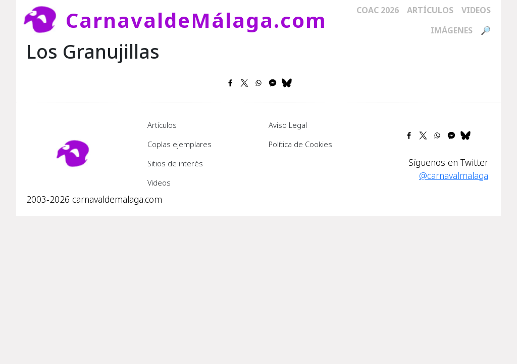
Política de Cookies (300, 144)
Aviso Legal (288, 125)
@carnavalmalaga (453, 175)
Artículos (430, 10)
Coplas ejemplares (179, 144)
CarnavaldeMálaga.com (196, 20)
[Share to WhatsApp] (258, 83)
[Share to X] (244, 83)
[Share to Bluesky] (287, 83)
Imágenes (452, 30)
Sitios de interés (175, 163)
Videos (476, 10)
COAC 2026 (377, 10)
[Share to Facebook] (230, 83)
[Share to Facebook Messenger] (273, 83)
